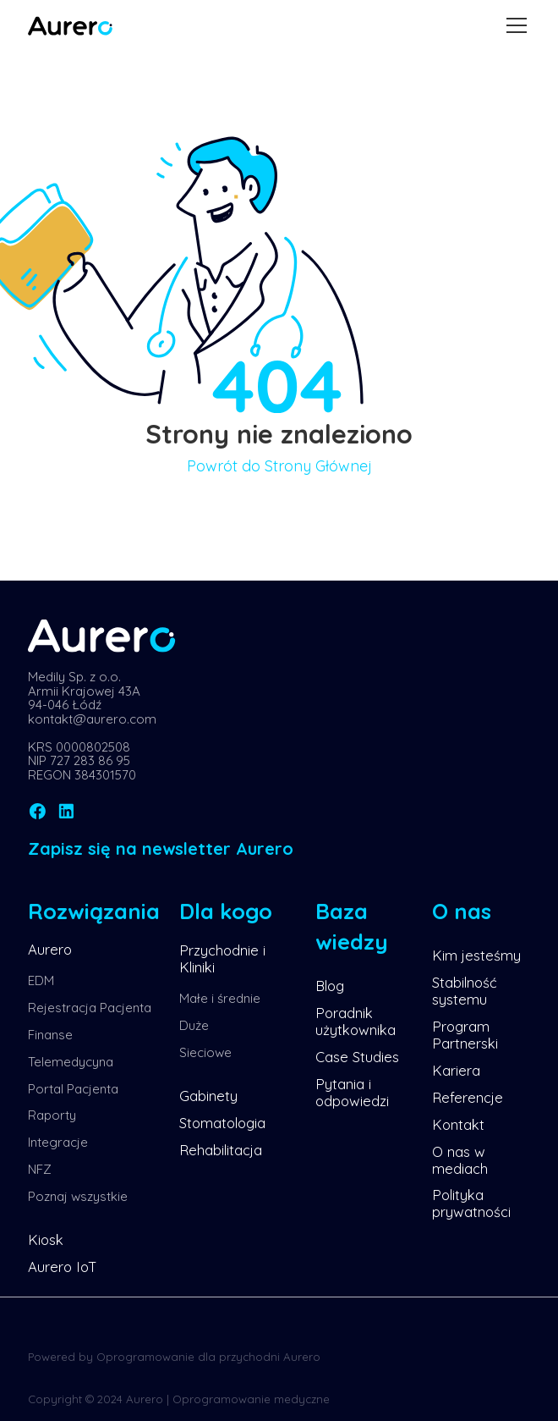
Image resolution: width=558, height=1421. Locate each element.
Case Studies (357, 1057)
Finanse (50, 1035)
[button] (513, 25)
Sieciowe (205, 1052)
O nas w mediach (460, 1160)
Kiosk (45, 1239)
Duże (194, 1025)
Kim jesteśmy (476, 955)
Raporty (52, 1115)
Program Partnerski (465, 1034)
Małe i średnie (219, 998)
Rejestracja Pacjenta (89, 1008)
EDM (41, 980)
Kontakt (458, 1124)
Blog (329, 985)
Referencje (467, 1097)
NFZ (40, 1169)
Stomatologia (222, 1123)
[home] (70, 26)
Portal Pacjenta (73, 1089)
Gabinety (208, 1095)
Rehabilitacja (220, 1150)
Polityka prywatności (471, 1203)
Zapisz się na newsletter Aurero (160, 848)
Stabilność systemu (464, 990)
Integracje (58, 1142)
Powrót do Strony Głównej (279, 466)
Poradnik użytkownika (355, 1021)
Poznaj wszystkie (78, 1196)
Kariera (456, 1070)
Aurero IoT (62, 1266)
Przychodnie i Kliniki (222, 958)
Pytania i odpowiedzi (352, 1092)
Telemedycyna (70, 1062)
